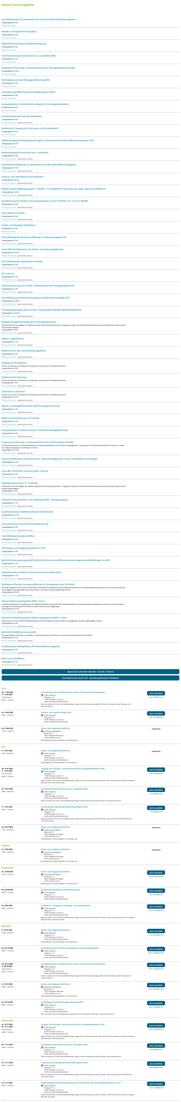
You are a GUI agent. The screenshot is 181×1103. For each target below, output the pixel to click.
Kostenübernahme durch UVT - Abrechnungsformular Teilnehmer (90, 678)
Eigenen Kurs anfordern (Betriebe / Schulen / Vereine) (90, 671)
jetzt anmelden (156, 693)
